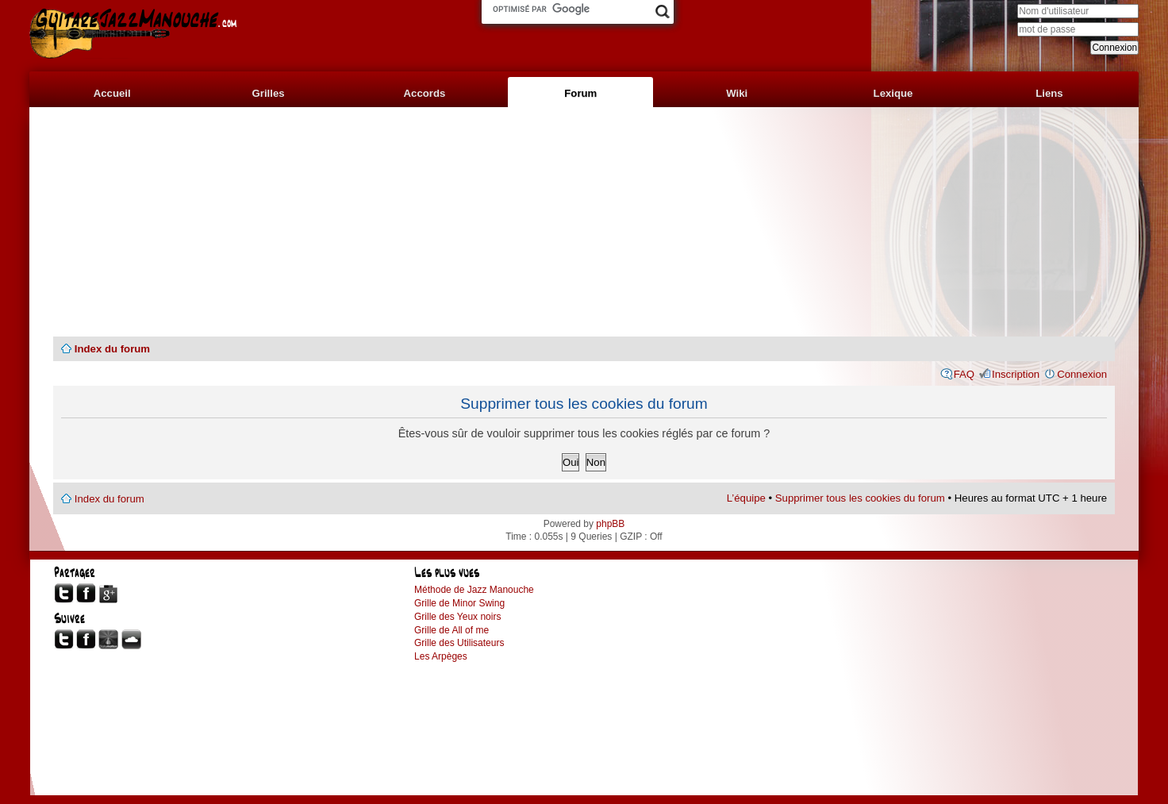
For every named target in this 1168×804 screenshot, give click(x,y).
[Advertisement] (584, 222)
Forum (580, 93)
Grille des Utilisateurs (459, 642)
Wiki (736, 93)
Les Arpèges (440, 656)
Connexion (1082, 374)
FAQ (964, 374)
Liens (1048, 93)
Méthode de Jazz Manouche (474, 589)
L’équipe (746, 498)
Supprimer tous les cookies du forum (860, 498)
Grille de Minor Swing (459, 603)
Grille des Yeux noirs (457, 616)
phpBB (610, 523)
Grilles (268, 93)
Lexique (893, 93)
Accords (425, 93)
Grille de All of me (451, 630)
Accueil (112, 93)
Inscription (1015, 374)
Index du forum (112, 349)
